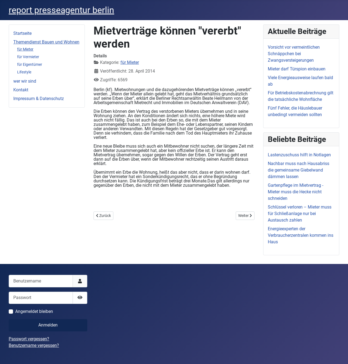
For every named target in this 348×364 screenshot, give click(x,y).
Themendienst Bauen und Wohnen (46, 42)
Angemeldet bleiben (34, 311)
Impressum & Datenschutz (38, 98)
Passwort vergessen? (29, 338)
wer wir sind (24, 81)
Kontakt (20, 89)
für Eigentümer (29, 64)
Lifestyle (24, 72)
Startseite (22, 33)
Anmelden (48, 325)
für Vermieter (28, 57)
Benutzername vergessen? (34, 345)
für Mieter (25, 49)
